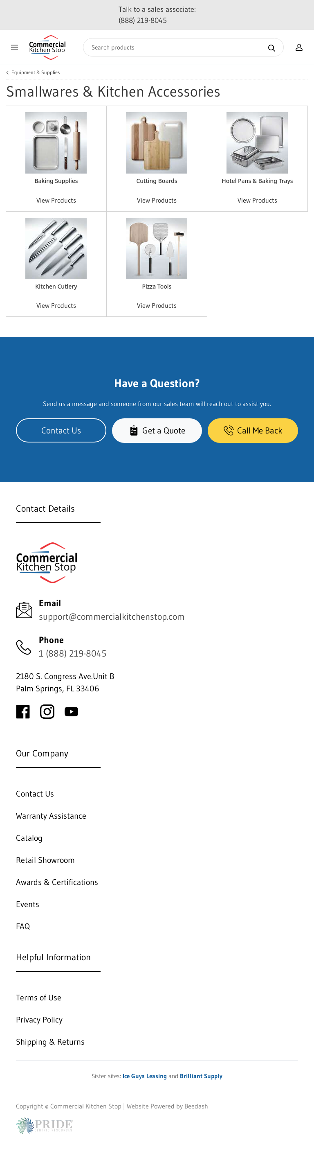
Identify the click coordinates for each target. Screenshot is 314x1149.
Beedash (196, 1106)
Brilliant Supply (201, 1076)
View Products (56, 200)
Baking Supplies (56, 181)
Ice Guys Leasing (145, 1076)
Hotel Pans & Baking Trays (257, 181)
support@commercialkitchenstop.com (112, 616)
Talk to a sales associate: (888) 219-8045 (157, 15)
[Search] (183, 47)
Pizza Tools (157, 286)
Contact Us (61, 430)
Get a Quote (157, 430)
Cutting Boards (156, 181)
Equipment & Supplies (35, 72)
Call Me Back (253, 430)
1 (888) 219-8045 (72, 653)
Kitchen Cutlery (56, 286)
